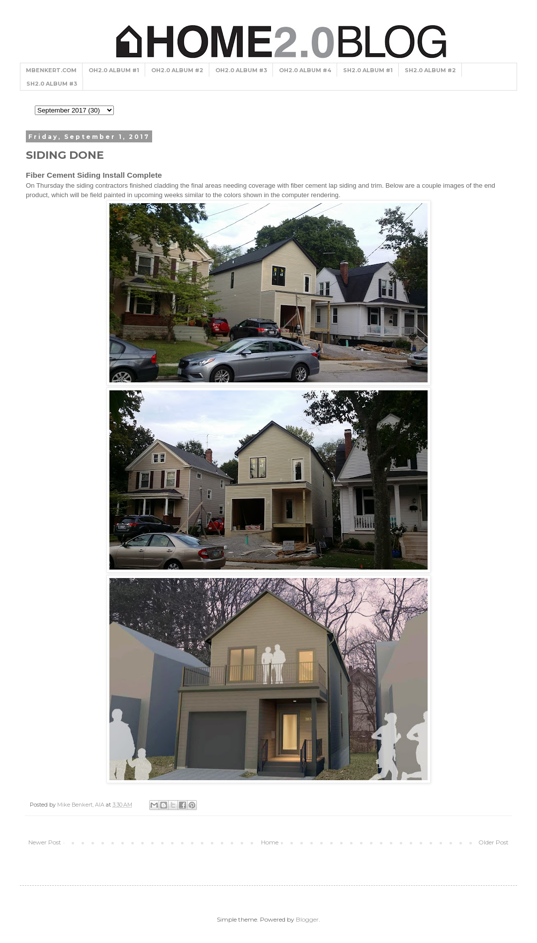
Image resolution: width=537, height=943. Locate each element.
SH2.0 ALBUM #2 (430, 70)
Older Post (493, 842)
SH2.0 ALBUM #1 (368, 70)
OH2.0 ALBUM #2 (177, 70)
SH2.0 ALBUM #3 (51, 83)
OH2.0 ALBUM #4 (305, 70)
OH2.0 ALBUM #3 (241, 70)
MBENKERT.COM (51, 70)
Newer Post (44, 842)
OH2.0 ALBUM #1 (114, 70)
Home (269, 842)
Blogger (307, 919)
